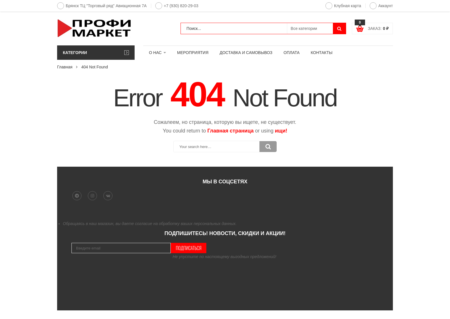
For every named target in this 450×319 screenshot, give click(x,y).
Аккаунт (381, 5)
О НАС (155, 52)
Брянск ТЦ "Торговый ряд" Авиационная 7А (102, 5)
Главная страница (230, 131)
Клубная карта (343, 5)
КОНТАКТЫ (322, 52)
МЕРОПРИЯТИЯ (192, 52)
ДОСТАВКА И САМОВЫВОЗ (246, 52)
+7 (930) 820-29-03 (176, 5)
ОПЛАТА (292, 52)
